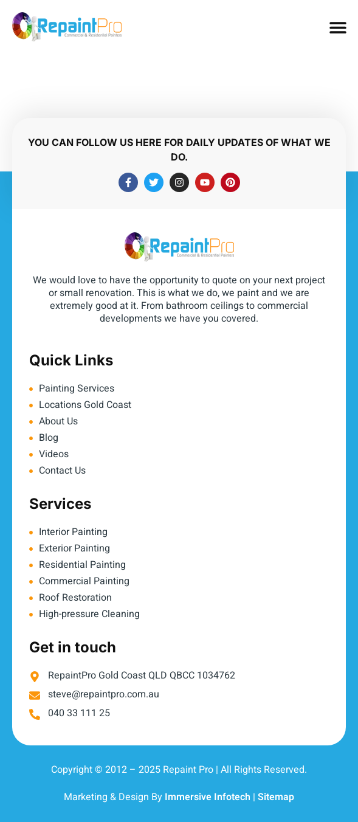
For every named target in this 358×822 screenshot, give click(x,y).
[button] (338, 27)
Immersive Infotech (207, 797)
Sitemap (276, 797)
